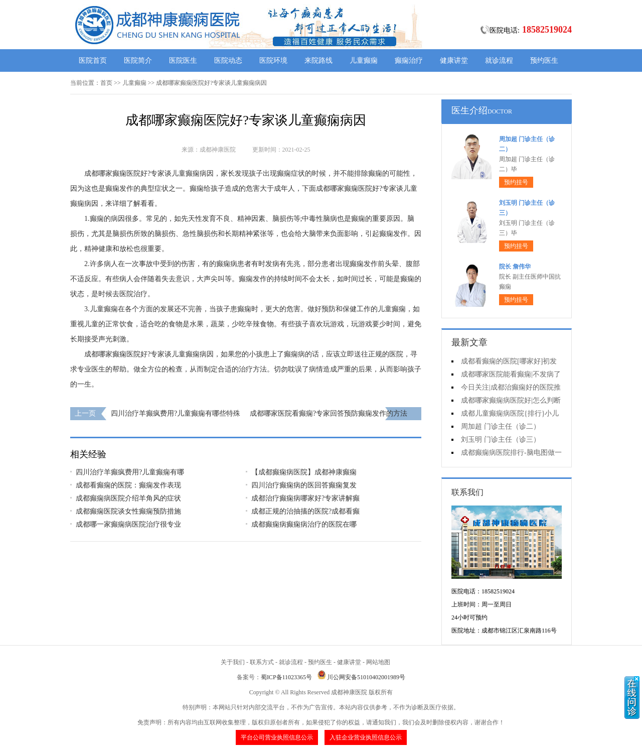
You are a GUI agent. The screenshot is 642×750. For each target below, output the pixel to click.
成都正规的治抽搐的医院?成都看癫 (305, 511)
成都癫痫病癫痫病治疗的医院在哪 (304, 524)
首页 (106, 82)
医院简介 (138, 60)
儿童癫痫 (364, 60)
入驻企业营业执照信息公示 (366, 737)
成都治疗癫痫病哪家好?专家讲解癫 (305, 498)
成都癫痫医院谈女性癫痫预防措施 (128, 511)
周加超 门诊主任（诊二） (500, 426)
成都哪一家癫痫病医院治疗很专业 (128, 524)
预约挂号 (516, 182)
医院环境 (273, 60)
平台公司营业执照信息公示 (277, 737)
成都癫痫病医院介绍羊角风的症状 (128, 498)
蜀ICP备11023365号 (286, 677)
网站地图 (378, 662)
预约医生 (544, 60)
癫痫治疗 (409, 60)
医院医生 (183, 60)
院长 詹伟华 (515, 266)
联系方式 (262, 662)
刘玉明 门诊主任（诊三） (500, 439)
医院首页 (93, 60)
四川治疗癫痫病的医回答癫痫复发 (304, 485)
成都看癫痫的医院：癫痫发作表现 (128, 485)
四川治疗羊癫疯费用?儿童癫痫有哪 (130, 472)
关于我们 (233, 662)
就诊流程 (499, 60)
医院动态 (228, 60)
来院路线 (318, 60)
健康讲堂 (454, 60)
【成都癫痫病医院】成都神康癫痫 (304, 472)
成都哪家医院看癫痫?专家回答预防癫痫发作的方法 (328, 413)
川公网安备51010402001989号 (366, 677)
